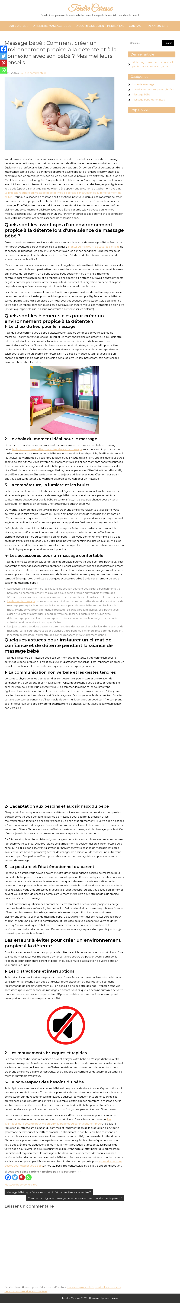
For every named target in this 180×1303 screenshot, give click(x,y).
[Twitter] (15, 1177)
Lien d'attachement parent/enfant (153, 89)
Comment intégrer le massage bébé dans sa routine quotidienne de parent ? (75, 1198)
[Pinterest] (22, 1177)
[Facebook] (8, 1177)
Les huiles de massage (21, 601)
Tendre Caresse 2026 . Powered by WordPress (90, 1298)
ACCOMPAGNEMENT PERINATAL (100, 25)
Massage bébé (141, 94)
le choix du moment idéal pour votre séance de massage (47, 449)
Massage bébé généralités (21, 1184)
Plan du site (158, 25)
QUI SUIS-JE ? (19, 25)
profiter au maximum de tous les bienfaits (93, 246)
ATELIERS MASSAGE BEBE (52, 25)
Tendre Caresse (90, 8)
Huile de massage (143, 84)
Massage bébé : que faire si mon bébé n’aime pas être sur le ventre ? (48, 1192)
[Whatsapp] (28, 1177)
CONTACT (136, 25)
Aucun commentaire (34, 73)
